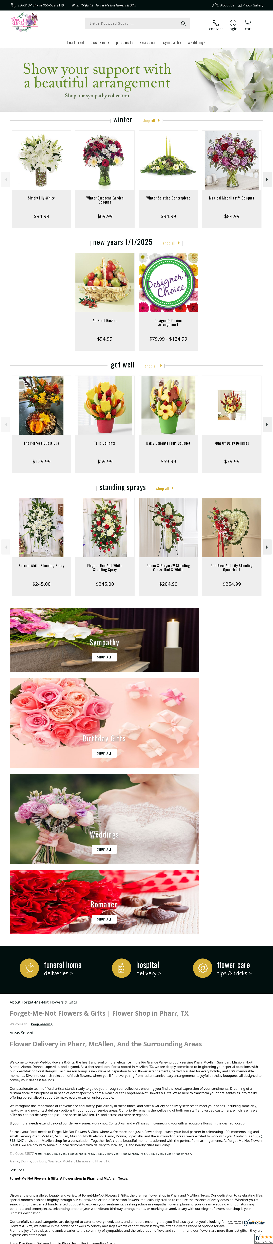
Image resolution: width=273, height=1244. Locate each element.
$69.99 (105, 213)
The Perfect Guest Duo (41, 440)
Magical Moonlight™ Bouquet (231, 194)
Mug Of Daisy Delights (232, 440)
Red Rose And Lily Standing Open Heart (232, 564)
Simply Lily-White (41, 194)
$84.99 (41, 213)
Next (267, 176)
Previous (5, 176)
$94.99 (105, 335)
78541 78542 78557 (126, 985)
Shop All (149, 117)
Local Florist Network (228, 1240)
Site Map (252, 1240)
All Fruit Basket (105, 317)
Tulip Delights (105, 440)
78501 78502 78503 (47, 985)
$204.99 (168, 580)
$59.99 (105, 458)
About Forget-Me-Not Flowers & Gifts (43, 832)
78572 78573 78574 (153, 985)
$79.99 (232, 458)
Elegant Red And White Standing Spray (104, 564)
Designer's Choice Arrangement (168, 319)
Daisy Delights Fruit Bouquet (168, 440)
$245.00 (41, 580)
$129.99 (41, 458)
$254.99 (232, 580)
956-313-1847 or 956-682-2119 (41, 5)
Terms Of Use (175, 1240)
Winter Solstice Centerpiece (168, 194)
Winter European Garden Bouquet (105, 197)
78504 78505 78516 (73, 985)
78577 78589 (175, 985)
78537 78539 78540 (100, 985)
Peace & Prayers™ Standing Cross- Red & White (168, 564)
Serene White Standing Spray (41, 562)
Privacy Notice (199, 1240)
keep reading (42, 855)
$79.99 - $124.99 (168, 335)
